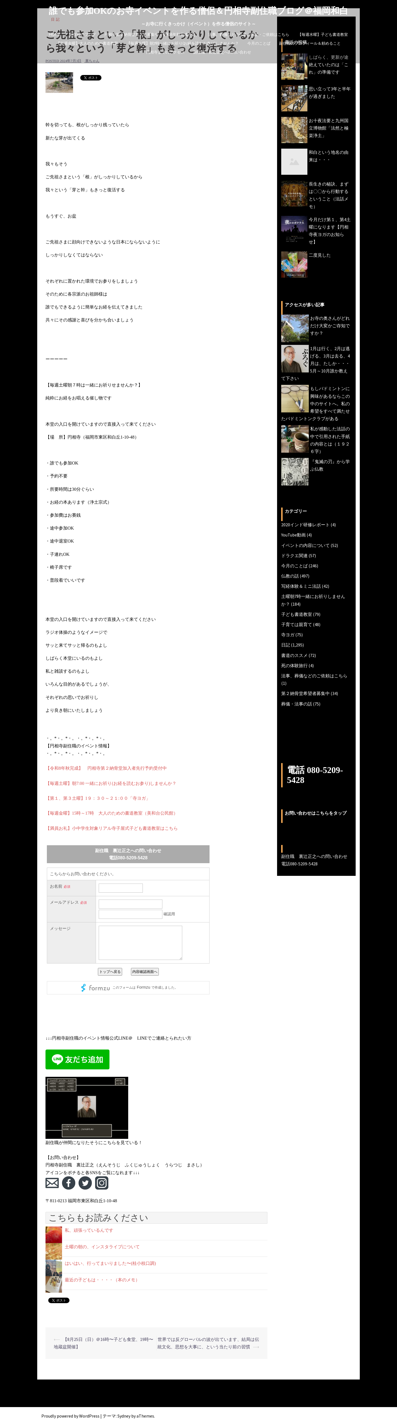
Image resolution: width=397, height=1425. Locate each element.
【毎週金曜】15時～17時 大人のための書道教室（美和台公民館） (111, 813)
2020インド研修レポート (305, 524)
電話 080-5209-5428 (315, 775)
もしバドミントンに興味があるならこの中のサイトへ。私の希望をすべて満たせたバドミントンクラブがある (315, 403)
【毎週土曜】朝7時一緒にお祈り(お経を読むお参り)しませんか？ (183, 43)
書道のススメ (294, 655)
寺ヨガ (287, 634)
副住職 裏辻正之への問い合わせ (222, 52)
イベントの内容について (305, 545)
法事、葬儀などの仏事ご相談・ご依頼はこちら (248, 34)
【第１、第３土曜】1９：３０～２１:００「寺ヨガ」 (97, 798)
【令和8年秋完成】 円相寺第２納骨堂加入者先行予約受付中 (106, 768)
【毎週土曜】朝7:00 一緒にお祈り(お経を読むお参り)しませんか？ (110, 783)
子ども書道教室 (296, 614)
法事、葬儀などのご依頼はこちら (314, 675)
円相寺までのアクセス (165, 52)
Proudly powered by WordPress (70, 1416)
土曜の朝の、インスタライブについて (102, 1246)
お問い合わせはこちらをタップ (316, 813)
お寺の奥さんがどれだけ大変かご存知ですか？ (330, 325)
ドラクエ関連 (294, 555)
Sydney (123, 1416)
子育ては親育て (296, 624)
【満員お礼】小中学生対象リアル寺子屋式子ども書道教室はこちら (111, 828)
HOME (54, 34)
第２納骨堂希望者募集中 (305, 693)
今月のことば (258, 43)
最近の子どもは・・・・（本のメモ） (102, 1280)
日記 (285, 645)
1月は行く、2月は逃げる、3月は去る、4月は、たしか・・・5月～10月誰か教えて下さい (315, 363)
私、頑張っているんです (89, 1230)
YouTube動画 (293, 535)
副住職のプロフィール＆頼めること (310, 43)
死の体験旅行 (294, 665)
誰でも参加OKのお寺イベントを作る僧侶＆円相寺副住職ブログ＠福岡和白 (198, 11)
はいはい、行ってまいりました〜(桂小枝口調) (110, 1263)
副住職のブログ (82, 34)
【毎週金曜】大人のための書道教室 (87, 43)
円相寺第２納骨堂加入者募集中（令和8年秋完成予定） (152, 34)
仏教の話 (290, 576)
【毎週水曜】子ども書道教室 (323, 34)
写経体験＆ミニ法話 (301, 586)
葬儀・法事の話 (296, 704)
